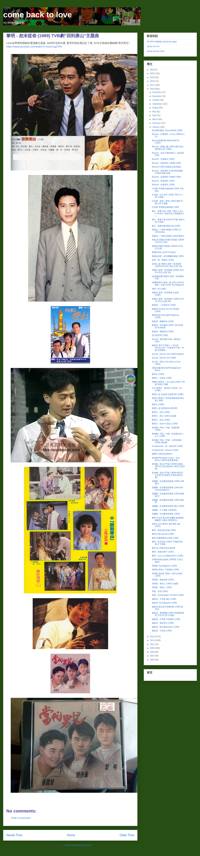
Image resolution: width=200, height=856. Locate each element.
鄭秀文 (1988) (158, 404)
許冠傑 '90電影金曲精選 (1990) (165, 207)
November (157, 96)
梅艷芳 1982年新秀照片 (162, 454)
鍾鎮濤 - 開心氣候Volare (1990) (165, 627)
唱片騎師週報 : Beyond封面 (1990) (167, 130)
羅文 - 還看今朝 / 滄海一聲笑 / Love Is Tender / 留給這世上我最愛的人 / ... (168, 213)
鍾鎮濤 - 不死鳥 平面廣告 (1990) (166, 619)
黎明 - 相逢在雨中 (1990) (163, 552)
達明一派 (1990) (159, 289)
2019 (152, 77)
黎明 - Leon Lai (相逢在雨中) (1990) (167, 556)
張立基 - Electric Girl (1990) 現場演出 (168, 354)
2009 (152, 648)
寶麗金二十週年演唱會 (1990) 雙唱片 (168, 236)
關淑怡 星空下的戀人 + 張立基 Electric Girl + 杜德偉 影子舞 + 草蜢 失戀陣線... (168, 347)
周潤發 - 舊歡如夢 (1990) (163, 580)
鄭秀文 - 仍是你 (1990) (162, 378)
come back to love (37, 14)
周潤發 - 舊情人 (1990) (162, 587)
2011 (152, 644)
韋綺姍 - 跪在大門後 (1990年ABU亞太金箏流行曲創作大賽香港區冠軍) (167, 475)
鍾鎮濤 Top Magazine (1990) (164, 603)
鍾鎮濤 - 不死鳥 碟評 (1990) (164, 599)
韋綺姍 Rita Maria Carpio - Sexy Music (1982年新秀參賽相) (166, 459)
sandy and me (153, 46)
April (154, 115)
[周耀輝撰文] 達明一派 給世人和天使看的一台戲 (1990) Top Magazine (168, 283)
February (156, 123)
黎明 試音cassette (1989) (163, 534)
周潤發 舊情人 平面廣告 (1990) (165, 569)
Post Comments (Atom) (78, 845)
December (157, 92)
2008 (152, 652)
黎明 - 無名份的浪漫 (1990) (164, 530)
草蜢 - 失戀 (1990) (160, 591)
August (155, 108)
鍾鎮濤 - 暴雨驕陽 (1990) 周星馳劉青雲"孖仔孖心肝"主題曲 (168, 614)
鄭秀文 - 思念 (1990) (161, 412)
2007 (152, 656)
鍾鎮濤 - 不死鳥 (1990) (162, 631)
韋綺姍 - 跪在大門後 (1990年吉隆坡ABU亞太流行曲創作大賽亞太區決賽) (168, 466)
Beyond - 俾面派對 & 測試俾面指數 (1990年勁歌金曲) (167, 172)
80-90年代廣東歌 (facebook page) (162, 42)
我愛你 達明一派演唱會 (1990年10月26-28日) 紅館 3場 (168, 271)
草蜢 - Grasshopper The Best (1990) (168, 595)
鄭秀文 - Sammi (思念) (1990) (165, 424)
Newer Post (14, 835)
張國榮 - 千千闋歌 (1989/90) (164, 510)
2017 (152, 85)
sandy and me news (156, 51)
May (154, 112)
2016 (152, 89)
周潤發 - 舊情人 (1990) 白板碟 (165, 584)
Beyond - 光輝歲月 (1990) (163, 159)
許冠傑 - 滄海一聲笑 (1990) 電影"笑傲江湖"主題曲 (167, 202)
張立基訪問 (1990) (160, 335)
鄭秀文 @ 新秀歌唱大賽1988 (164, 408)
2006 (152, 660)
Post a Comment (20, 817)
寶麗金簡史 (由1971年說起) (164, 252)
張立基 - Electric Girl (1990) (164, 358)
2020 (152, 73)
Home (71, 835)
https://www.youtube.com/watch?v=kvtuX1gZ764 (34, 46)
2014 (152, 640)
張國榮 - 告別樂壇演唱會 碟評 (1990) (168, 506)
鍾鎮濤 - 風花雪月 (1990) (163, 623)
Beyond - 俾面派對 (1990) (163, 181)
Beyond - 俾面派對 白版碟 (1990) (166, 163)
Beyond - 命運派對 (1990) (163, 184)
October (156, 100)
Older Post (127, 835)
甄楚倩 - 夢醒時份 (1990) (163, 321)
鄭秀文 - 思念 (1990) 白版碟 (164, 416)
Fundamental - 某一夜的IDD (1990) (167, 446)
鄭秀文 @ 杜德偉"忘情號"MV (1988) (168, 394)
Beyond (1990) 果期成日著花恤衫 (166, 167)
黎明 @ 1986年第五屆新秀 (163, 548)
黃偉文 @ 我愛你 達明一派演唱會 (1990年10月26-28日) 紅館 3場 (167, 265)
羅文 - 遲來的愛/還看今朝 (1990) (166, 226)
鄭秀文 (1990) (158, 374)
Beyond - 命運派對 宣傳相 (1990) (166, 177)
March (155, 119)
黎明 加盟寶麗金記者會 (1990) (165, 538)
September (157, 104)
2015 (152, 637)
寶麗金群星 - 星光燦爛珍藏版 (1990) (168, 256)
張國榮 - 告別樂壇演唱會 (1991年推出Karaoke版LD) (167, 488)
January (156, 127)
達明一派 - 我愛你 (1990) (163, 260)
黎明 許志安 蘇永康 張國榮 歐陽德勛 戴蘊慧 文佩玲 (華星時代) (168, 519)
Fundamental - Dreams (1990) (165, 450)
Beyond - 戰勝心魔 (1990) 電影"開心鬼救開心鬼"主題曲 (168, 148)
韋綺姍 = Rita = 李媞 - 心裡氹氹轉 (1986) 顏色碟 (166, 441)
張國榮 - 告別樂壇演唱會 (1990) (166, 514)
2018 (152, 81)
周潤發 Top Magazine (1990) (164, 566)
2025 (152, 70)
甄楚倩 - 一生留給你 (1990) (164, 305)
